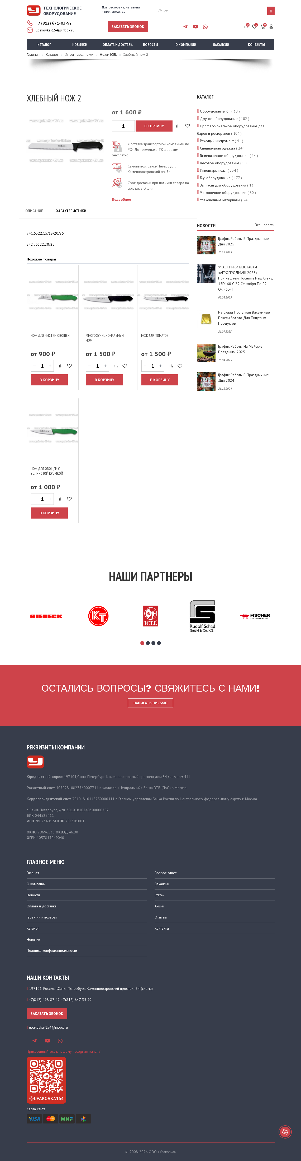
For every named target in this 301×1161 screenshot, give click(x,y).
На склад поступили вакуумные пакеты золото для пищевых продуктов (244, 318)
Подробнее (121, 199)
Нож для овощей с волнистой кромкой (47, 471)
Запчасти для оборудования (223, 185)
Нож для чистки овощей (50, 335)
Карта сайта (36, 1109)
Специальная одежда (217, 148)
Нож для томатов (155, 335)
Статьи (159, 895)
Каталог (44, 44)
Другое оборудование (219, 118)
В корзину (154, 126)
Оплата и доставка (118, 44)
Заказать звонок (128, 26)
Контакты (256, 44)
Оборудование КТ (215, 111)
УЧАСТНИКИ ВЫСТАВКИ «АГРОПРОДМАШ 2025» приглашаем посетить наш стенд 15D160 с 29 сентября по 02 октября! (245, 278)
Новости (150, 44)
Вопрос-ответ (165, 872)
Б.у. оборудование (215, 177)
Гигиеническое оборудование (224, 155)
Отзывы (161, 917)
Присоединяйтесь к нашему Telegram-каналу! (64, 1051)
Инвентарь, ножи (213, 170)
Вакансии (221, 44)
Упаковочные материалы (220, 200)
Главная (33, 872)
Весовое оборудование (219, 163)
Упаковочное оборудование (223, 192)
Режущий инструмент (217, 140)
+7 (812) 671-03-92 (54, 23)
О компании (185, 44)
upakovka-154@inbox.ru (55, 30)
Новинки (79, 44)
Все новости (264, 224)
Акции (159, 906)
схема (147, 988)
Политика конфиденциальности (52, 950)
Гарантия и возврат (42, 917)
